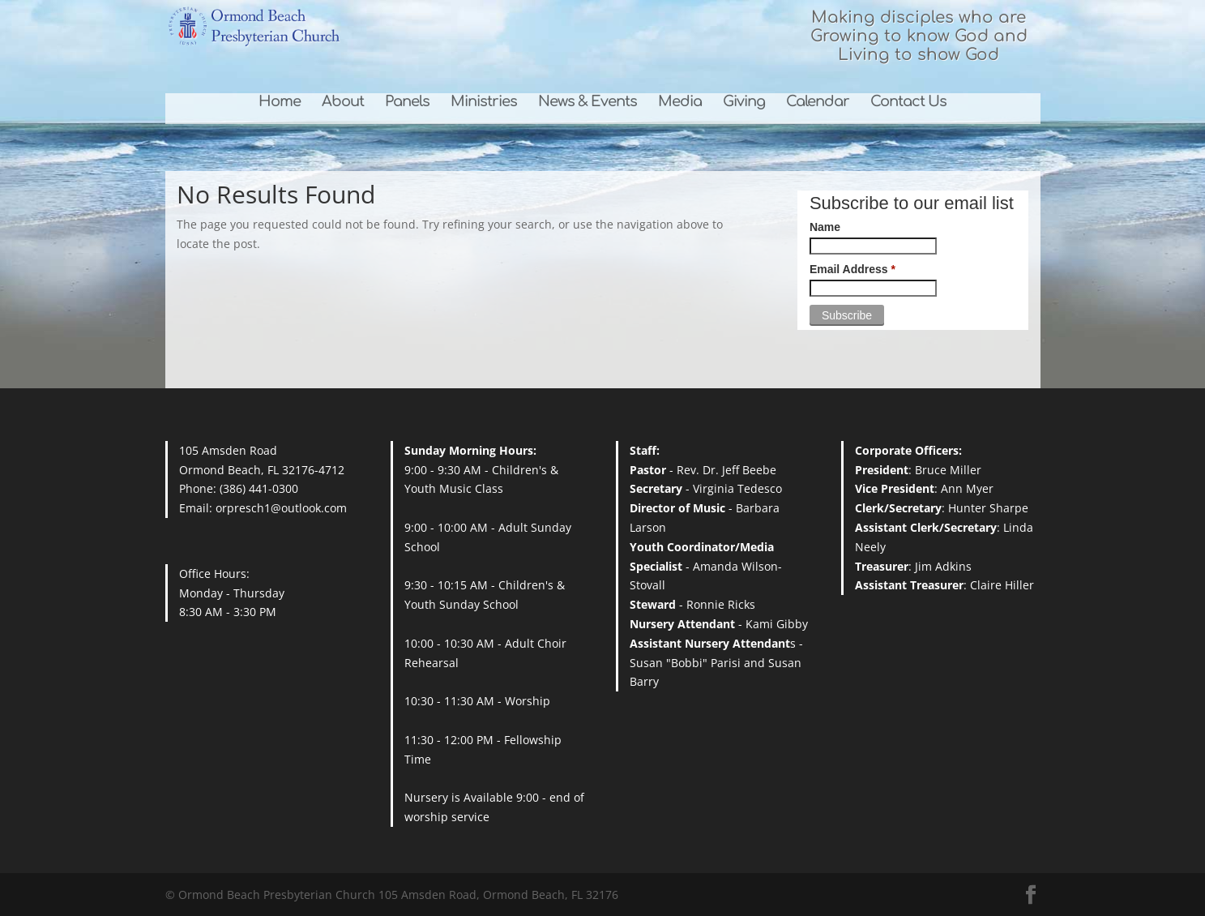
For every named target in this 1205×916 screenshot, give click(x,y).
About (343, 102)
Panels (407, 102)
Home (280, 102)
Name (825, 226)
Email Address (852, 269)
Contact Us (908, 102)
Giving (744, 102)
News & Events (587, 102)
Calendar (817, 102)
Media (680, 102)
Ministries (484, 102)
